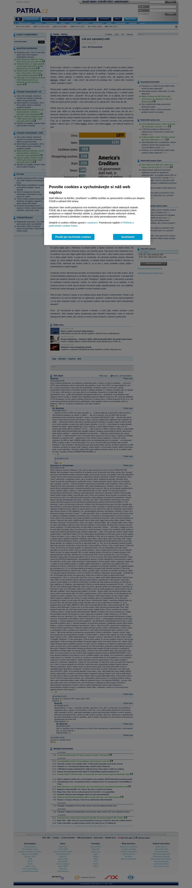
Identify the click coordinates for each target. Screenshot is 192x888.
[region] (97, 211)
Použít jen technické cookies (73, 237)
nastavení (92, 222)
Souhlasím (127, 237)
